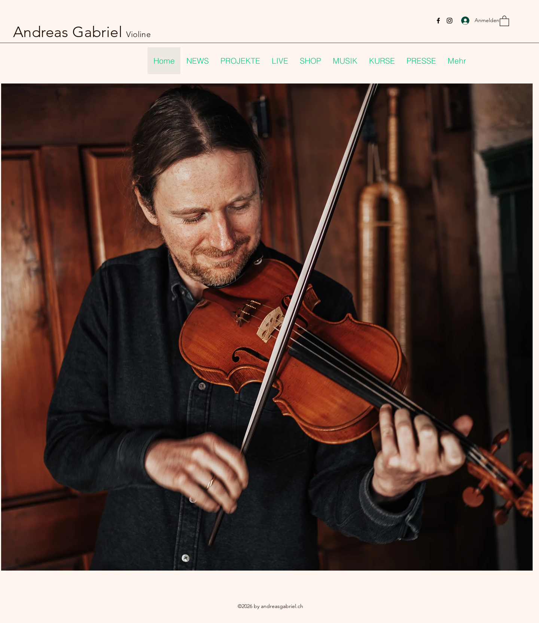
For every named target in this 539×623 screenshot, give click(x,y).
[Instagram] (449, 20)
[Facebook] (438, 20)
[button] (504, 20)
